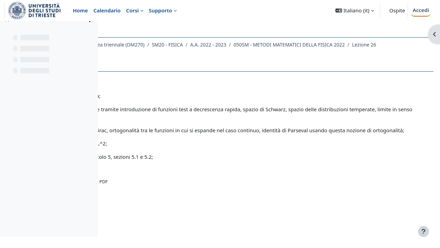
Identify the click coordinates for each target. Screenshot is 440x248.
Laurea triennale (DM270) (196, 44)
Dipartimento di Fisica (136, 44)
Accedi (420, 10)
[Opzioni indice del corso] (89, 31)
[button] (354, 10)
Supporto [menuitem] (160, 10)
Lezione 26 (249, 53)
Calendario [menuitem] (107, 10)
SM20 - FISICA (247, 44)
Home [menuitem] (80, 10)
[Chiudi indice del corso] (7, 31)
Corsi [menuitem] (132, 10)
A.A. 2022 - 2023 (289, 44)
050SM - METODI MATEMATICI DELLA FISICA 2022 (174, 53)
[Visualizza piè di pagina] (423, 231)
